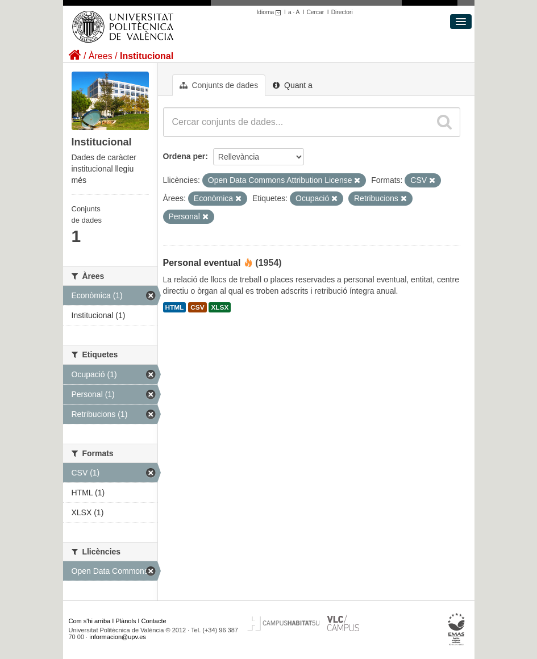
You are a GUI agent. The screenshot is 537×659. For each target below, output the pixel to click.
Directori (342, 12)
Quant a (293, 85)
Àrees (101, 56)
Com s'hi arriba (90, 621)
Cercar (315, 12)
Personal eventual (202, 263)
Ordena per (184, 156)
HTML (174, 307)
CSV (197, 307)
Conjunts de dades (219, 85)
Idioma (271, 12)
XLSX (219, 307)
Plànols (125, 621)
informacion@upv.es (117, 636)
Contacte (153, 621)
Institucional (146, 56)
